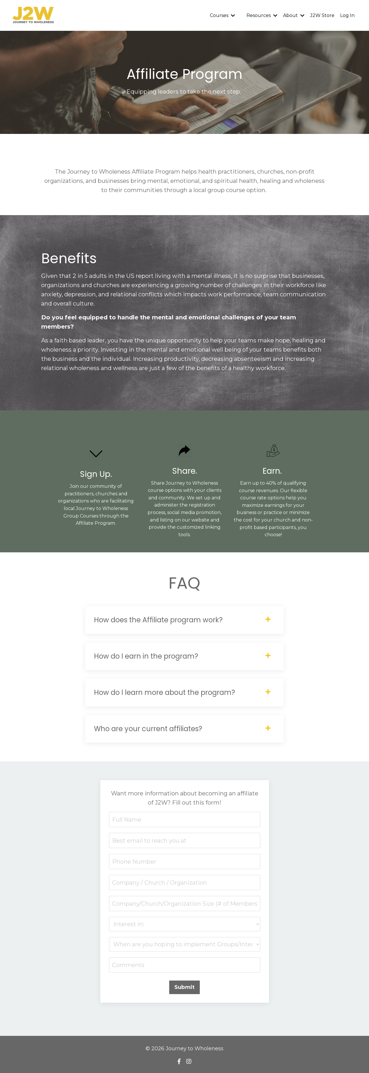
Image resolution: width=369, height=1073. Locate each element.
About (293, 15)
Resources (261, 15)
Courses (222, 15)
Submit (184, 987)
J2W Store (322, 15)
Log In (347, 15)
